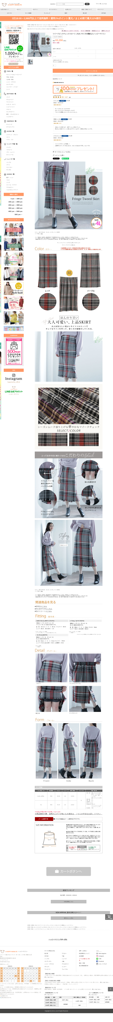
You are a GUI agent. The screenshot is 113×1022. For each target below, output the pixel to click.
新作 (66, 13)
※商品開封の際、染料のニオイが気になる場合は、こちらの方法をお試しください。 (68, 814)
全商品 (32, 925)
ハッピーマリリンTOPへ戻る (58, 939)
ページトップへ (110, 989)
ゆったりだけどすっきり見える (40, 927)
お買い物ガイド (5, 9)
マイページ (101, 9)
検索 (87, 4)
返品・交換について (87, 9)
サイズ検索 (28, 13)
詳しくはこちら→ (49, 977)
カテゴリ (9, 13)
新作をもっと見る (68, 918)
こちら (44, 606)
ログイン (36, 9)
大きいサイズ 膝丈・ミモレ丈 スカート (67, 24)
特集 (32, 927)
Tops (42, 233)
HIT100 (104, 13)
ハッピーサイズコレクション (40, 929)
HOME (28, 24)
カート (19, 9)
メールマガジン (53, 9)
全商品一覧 (33, 24)
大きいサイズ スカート (53, 24)
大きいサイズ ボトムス (42, 24)
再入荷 (85, 13)
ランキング (47, 13)
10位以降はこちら (68, 901)
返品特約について (57, 79)
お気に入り (68, 9)
